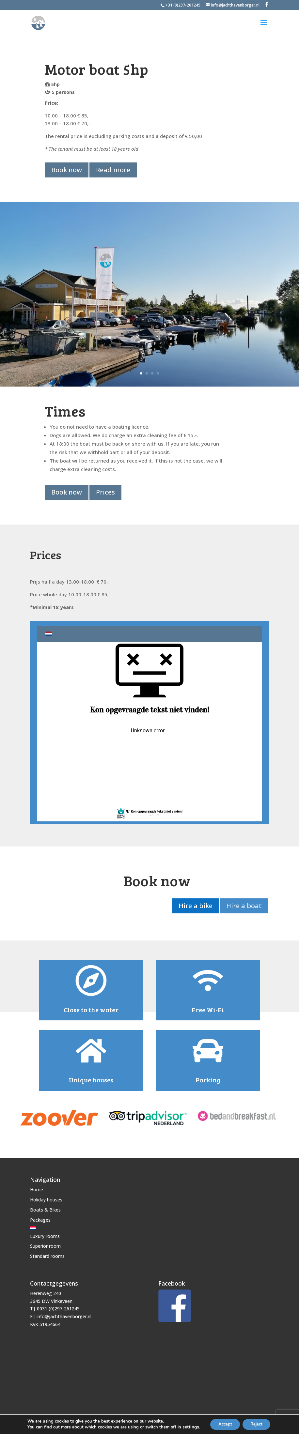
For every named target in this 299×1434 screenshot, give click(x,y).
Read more (114, 169)
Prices (106, 491)
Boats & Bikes (45, 1207)
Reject (258, 1424)
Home (36, 1187)
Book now (66, 169)
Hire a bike (194, 904)
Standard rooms (47, 1253)
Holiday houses (46, 1197)
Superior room (45, 1243)
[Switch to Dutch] (47, 1225)
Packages (40, 1217)
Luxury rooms (45, 1233)
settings (186, 1427)
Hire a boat (243, 904)
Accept (222, 1424)
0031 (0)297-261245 (58, 1306)
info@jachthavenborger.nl (64, 1314)
